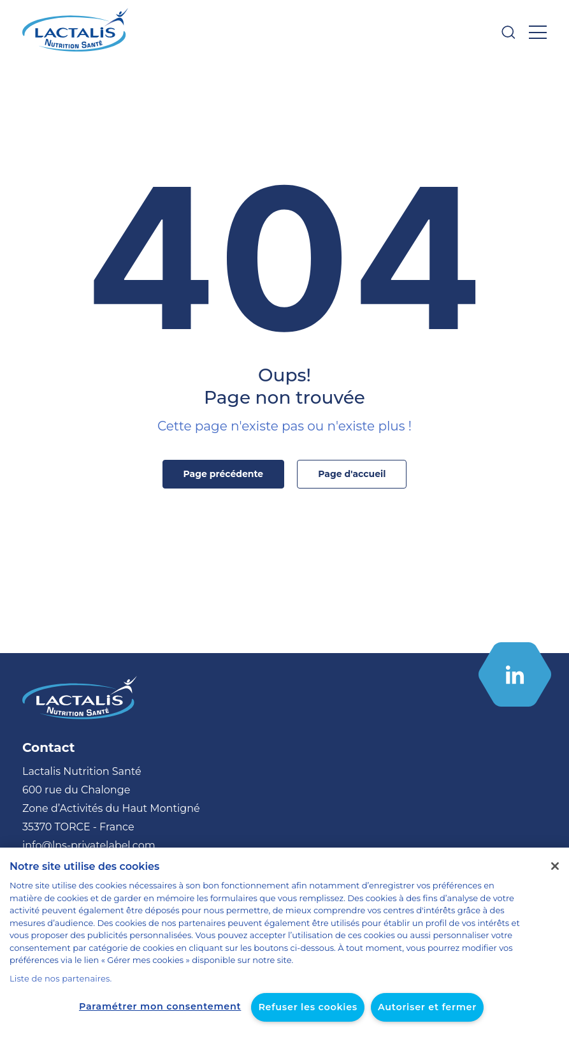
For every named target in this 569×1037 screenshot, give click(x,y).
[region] (284, 948)
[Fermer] (555, 879)
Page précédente (226, 474)
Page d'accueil (347, 474)
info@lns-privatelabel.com (81, 845)
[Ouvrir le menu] (538, 32)
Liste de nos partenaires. (56, 978)
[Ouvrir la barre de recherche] (508, 32)
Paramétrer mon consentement (166, 1006)
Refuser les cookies (304, 1007)
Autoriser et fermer (417, 1007)
